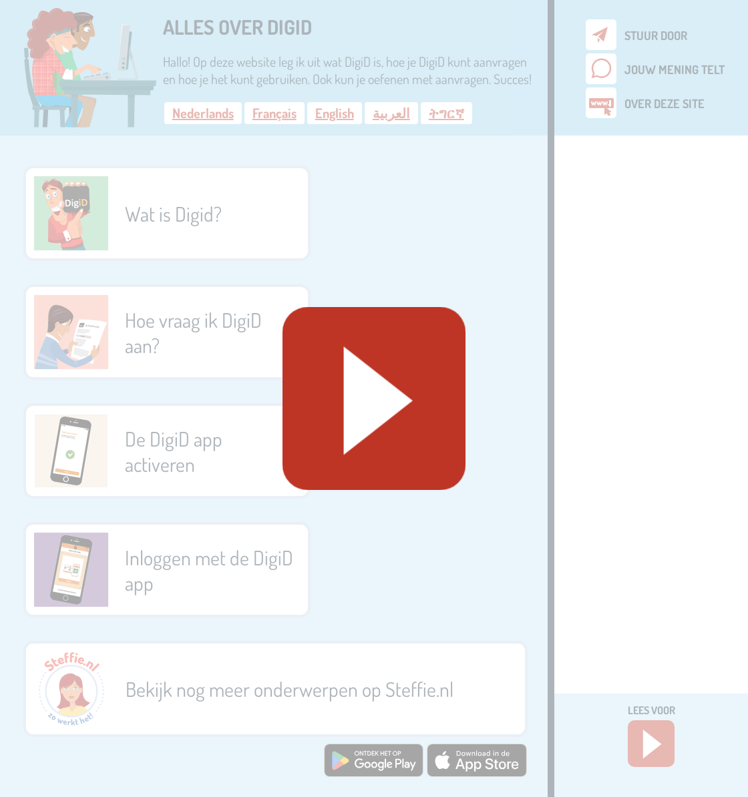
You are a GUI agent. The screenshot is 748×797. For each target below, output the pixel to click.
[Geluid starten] (374, 398)
